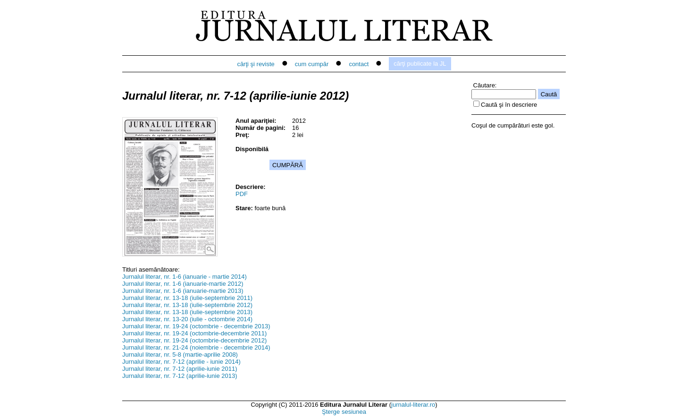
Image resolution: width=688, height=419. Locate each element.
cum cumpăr (312, 64)
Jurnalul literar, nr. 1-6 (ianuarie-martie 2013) (182, 290)
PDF (241, 193)
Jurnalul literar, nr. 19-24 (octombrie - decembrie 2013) (196, 326)
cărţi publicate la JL (420, 63)
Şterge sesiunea (344, 411)
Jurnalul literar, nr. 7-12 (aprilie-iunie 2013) (179, 375)
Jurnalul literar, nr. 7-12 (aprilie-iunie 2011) (179, 368)
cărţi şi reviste (255, 64)
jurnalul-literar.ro (413, 404)
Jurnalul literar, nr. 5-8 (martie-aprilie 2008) (180, 354)
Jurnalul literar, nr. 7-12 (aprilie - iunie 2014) (181, 361)
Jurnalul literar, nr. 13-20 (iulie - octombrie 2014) (187, 319)
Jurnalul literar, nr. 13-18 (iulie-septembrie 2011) (187, 297)
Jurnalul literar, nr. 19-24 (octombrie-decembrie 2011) (194, 333)
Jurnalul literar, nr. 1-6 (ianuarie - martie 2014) (184, 276)
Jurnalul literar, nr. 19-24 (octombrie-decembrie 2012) (194, 340)
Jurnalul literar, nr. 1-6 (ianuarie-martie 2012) (182, 283)
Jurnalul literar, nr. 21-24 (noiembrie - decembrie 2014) (196, 347)
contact (359, 64)
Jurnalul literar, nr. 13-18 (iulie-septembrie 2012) (187, 304)
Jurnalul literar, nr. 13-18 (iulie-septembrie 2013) (187, 312)
